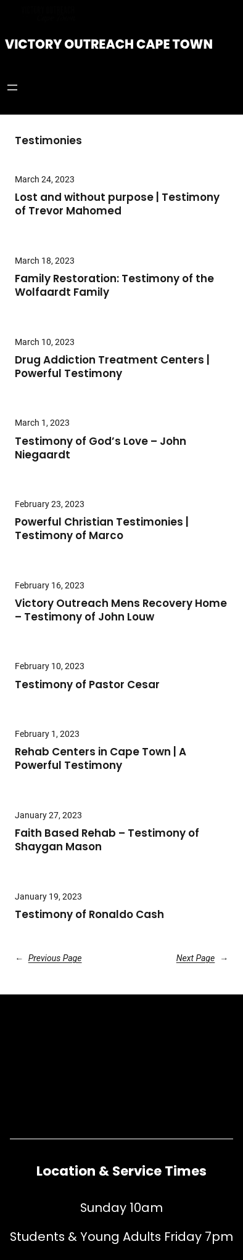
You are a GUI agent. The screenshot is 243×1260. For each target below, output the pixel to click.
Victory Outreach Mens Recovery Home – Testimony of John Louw (121, 610)
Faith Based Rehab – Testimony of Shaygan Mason (107, 840)
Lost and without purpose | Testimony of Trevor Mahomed (117, 204)
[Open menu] (12, 87)
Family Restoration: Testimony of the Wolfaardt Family (114, 285)
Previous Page (48, 958)
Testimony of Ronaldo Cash (89, 915)
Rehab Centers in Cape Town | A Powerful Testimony (100, 759)
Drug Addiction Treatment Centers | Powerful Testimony (112, 367)
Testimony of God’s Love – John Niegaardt (100, 448)
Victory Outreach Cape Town (109, 44)
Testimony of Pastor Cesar (87, 685)
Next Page (202, 958)
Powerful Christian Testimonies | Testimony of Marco (102, 529)
